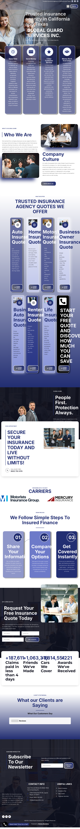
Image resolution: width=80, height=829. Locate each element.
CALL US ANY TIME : (16, 469)
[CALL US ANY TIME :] (7, 470)
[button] (68, 6)
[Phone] (5, 824)
